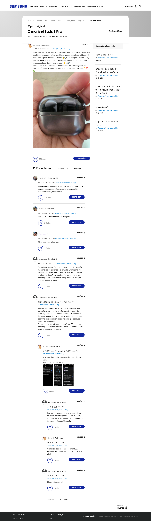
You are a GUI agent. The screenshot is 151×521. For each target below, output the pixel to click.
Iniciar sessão (128, 6)
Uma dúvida (101, 107)
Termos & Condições (56, 515)
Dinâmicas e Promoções (95, 6)
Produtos (43, 6)
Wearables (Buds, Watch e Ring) (59, 49)
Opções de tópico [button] (115, 31)
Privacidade (18, 518)
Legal (50, 518)
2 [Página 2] (71, 168)
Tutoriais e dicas (79, 6)
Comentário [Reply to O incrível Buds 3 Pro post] (81, 158)
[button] (86, 44)
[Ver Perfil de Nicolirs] (41, 209)
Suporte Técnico (66, 6)
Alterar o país (89, 516)
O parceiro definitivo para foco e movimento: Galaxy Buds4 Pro (107, 89)
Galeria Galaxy (53, 6)
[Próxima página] (79, 168)
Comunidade (34, 6)
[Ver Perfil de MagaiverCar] (43, 178)
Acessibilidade (19, 515)
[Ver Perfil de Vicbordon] (42, 234)
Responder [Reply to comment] (76, 197)
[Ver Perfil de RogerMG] (36, 45)
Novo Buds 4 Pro (103, 54)
